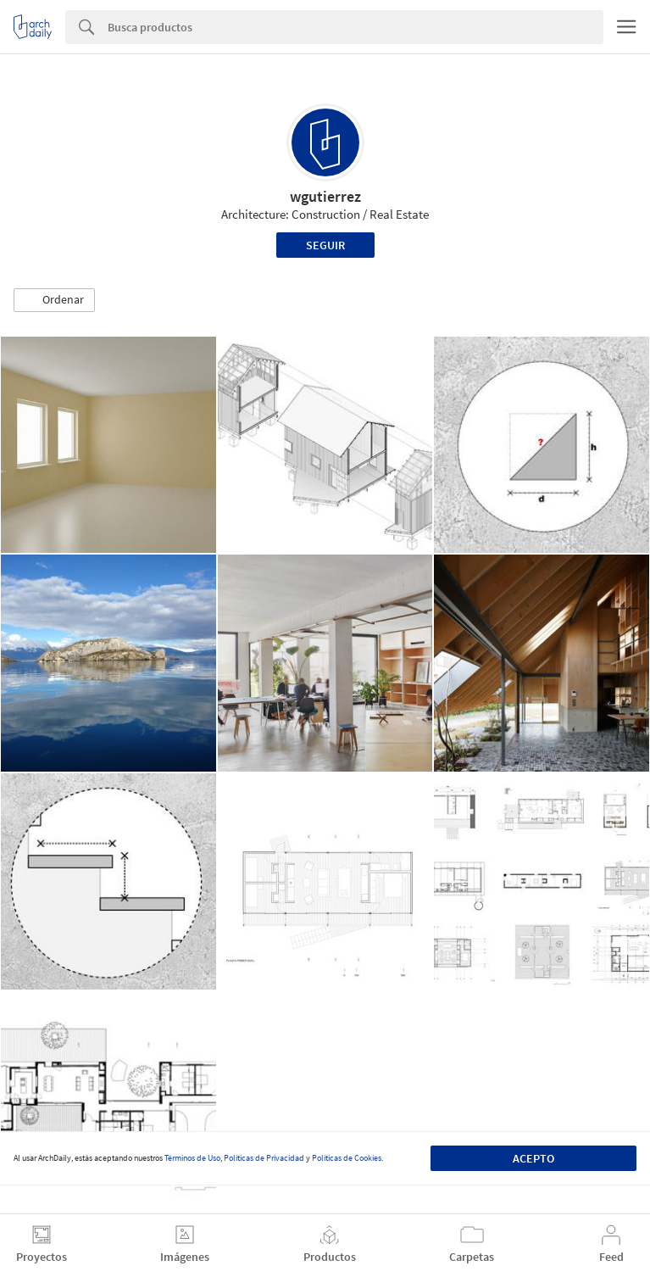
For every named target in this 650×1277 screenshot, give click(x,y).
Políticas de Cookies (346, 1157)
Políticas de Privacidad (264, 1157)
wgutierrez (325, 196)
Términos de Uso (192, 1157)
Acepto (533, 1158)
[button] (54, 300)
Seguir (325, 245)
